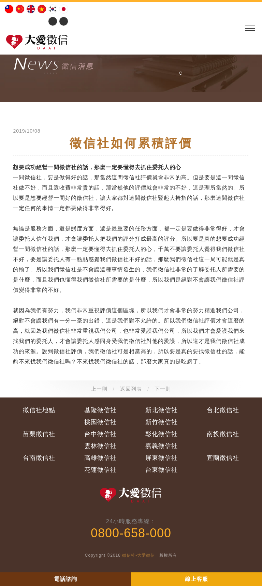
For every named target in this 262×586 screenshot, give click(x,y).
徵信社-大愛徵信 (138, 555)
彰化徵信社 (161, 434)
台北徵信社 (223, 410)
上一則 (99, 389)
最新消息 (65, 104)
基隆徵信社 (100, 410)
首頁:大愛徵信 (28, 104)
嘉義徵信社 (161, 445)
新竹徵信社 (161, 422)
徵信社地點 (39, 410)
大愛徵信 (38, 40)
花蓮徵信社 (100, 469)
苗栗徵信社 (39, 434)
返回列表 (131, 389)
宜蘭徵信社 (223, 457)
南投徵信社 (223, 434)
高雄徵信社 (100, 457)
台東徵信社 (161, 469)
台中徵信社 (100, 434)
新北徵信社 (161, 410)
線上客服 (196, 579)
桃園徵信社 (100, 422)
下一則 (163, 389)
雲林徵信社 (100, 445)
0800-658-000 (131, 533)
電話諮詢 (65, 579)
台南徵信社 (39, 457)
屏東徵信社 (161, 457)
